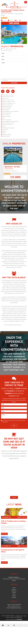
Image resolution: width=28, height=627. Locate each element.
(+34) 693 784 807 (14, 6)
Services (14, 592)
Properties (14, 591)
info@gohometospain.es (15, 8)
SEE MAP (14, 497)
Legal (25, 615)
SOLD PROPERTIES (18, 617)
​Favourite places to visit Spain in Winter (12, 551)
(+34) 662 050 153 (14, 3)
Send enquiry (14, 83)
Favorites (14, 597)
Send (14, 425)
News (14, 594)
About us (14, 589)
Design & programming (11, 619)
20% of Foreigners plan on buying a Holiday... (13, 522)
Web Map (12, 617)
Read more (4, 533)
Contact (14, 595)
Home (14, 587)
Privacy (7, 617)
